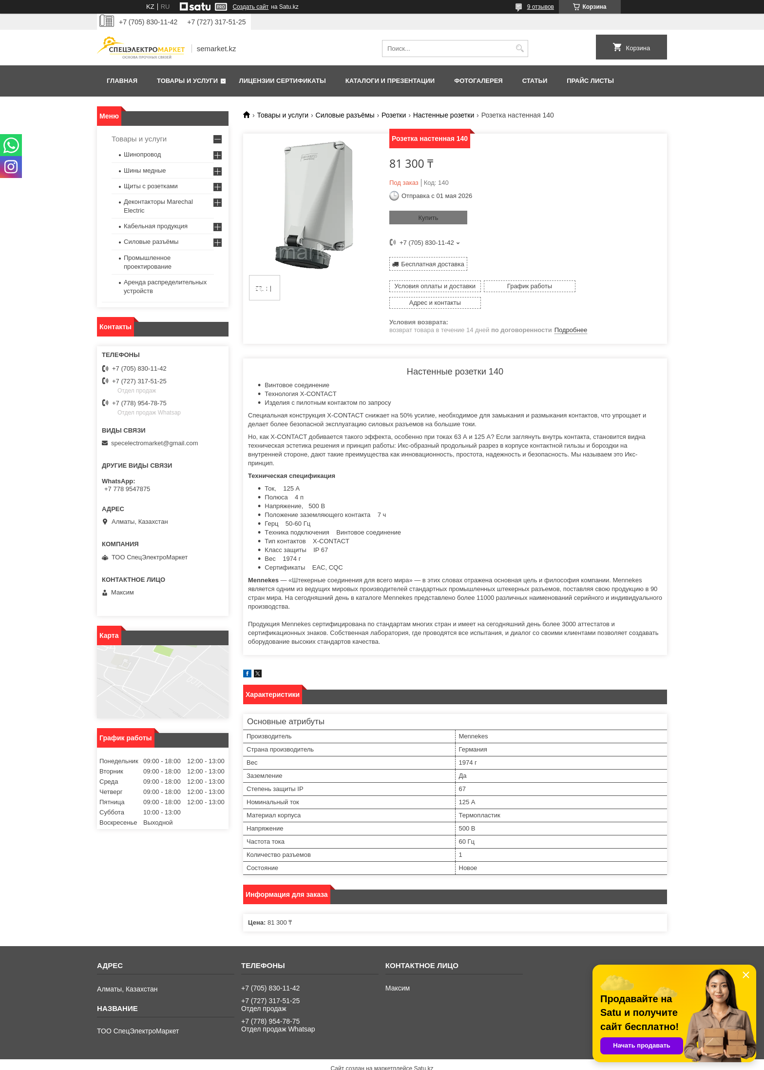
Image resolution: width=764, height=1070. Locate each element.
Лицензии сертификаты (282, 80)
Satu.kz (423, 1052)
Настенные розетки (444, 115)
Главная (122, 80)
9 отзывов (540, 6)
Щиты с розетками (151, 186)
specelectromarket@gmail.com (154, 443)
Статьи (535, 80)
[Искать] (519, 48)
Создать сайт (250, 6)
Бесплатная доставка (432, 263)
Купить (428, 217)
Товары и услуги (187, 80)
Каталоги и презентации (390, 80)
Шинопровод (142, 154)
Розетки (394, 115)
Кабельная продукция (156, 226)
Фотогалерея (478, 80)
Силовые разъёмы (345, 115)
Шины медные (145, 170)
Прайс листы (590, 80)
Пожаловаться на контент (419, 1060)
